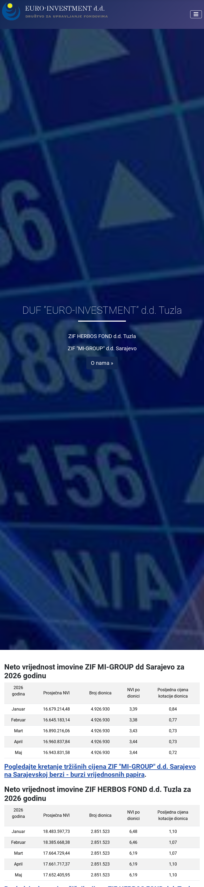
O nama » (102, 363)
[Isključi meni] (196, 14)
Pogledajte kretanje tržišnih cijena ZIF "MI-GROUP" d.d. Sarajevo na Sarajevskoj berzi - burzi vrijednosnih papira (100, 770)
